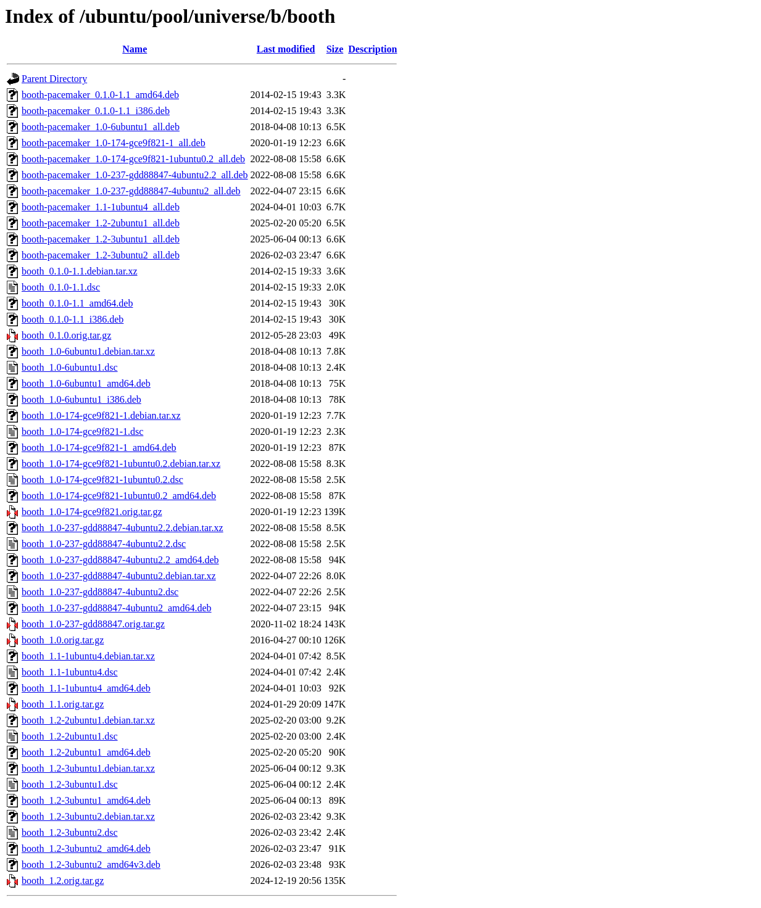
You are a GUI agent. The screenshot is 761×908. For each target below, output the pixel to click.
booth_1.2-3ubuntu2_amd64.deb (86, 848)
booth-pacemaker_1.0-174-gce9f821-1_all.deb (114, 143)
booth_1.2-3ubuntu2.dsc (70, 832)
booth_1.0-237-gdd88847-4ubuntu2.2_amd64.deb (120, 560)
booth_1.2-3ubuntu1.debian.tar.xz (88, 768)
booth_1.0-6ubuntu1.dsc (70, 367)
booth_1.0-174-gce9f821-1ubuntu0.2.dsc (102, 479)
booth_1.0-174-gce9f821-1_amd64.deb (99, 447)
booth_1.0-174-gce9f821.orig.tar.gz (92, 511)
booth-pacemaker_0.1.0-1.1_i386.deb (96, 110)
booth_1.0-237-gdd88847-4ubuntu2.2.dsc (104, 544)
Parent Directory (54, 78)
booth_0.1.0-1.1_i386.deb (72, 319)
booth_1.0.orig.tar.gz (63, 640)
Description (372, 49)
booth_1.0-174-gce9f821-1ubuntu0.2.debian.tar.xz (121, 463)
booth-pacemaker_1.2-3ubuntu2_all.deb (101, 255)
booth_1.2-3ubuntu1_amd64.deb (86, 800)
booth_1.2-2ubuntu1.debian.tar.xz (88, 720)
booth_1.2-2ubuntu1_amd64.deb (86, 752)
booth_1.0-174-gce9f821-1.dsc (82, 431)
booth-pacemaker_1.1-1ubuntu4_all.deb (101, 207)
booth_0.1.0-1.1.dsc (61, 287)
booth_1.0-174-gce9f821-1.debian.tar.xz (101, 415)
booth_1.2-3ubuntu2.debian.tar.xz (88, 816)
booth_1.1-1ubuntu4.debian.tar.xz (88, 656)
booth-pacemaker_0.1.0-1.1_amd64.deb (100, 94)
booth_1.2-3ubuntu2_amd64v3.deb (91, 864)
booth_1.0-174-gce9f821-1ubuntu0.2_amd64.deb (119, 495)
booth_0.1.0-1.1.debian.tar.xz (80, 271)
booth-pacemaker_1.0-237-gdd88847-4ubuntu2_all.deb (131, 191)
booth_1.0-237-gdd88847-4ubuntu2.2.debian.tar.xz (122, 527)
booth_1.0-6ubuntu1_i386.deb (81, 399)
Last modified (286, 49)
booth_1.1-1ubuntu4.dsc (70, 672)
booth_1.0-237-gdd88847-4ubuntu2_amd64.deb (117, 608)
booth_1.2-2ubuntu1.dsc (70, 736)
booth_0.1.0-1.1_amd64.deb (77, 303)
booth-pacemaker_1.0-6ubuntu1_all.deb (101, 127)
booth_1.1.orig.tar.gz (63, 704)
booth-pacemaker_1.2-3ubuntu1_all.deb (101, 239)
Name (134, 49)
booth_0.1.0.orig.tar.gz (66, 335)
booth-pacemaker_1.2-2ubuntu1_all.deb (101, 223)
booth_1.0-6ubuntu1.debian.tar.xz (88, 351)
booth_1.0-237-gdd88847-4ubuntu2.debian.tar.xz (119, 576)
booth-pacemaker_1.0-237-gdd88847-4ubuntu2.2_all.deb (135, 175)
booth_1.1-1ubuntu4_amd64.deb (86, 688)
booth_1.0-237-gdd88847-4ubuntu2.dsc (100, 592)
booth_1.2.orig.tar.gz (63, 880)
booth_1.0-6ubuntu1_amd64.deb (86, 383)
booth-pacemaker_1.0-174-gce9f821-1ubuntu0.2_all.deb (133, 159)
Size (335, 49)
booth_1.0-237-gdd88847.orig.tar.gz (93, 624)
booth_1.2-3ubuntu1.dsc (70, 784)
